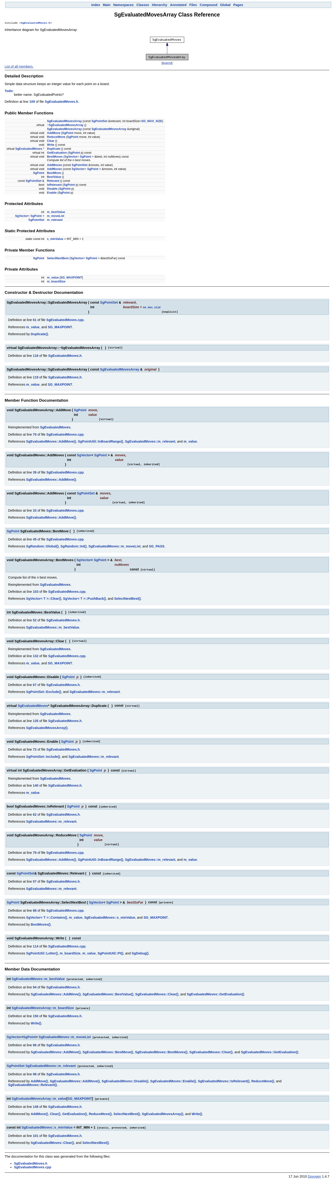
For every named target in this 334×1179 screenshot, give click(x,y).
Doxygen (314, 1174)
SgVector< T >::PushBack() (84, 598)
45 (34, 539)
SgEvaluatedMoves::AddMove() (51, 442)
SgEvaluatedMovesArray (64, 121)
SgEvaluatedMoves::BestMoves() (161, 1050)
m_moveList (55, 216)
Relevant (53, 181)
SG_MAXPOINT (71, 278)
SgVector (70, 157)
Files (193, 5)
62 (34, 814)
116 (35, 356)
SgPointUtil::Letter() (42, 952)
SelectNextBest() (127, 598)
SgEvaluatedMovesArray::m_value (39, 1096)
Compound (208, 5)
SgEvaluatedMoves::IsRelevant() (223, 1079)
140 (35, 785)
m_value (53, 278)
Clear (50, 141)
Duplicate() (39, 334)
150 (35, 1014)
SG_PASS (156, 546)
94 (34, 986)
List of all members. (19, 67)
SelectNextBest (57, 258)
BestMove (54, 173)
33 (34, 511)
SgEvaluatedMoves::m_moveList (114, 546)
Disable (52, 189)
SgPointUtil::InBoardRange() (100, 442)
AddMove (53, 133)
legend (166, 63)
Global (225, 5)
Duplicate (53, 149)
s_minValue (55, 239)
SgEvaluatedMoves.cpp (65, 320)
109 (32, 102)
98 (34, 1072)
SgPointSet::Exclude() (43, 692)
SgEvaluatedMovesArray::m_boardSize (43, 1006)
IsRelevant (54, 185)
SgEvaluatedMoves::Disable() (125, 1079)
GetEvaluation (57, 153)
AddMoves (54, 165)
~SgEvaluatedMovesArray (65, 125)
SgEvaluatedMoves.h (35, 23)
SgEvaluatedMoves (28, 149)
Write (50, 145)
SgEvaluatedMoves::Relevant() (32, 1083)
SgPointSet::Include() (43, 756)
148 (35, 1104)
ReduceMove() (262, 1079)
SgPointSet (99, 121)
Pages (238, 5)
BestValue (54, 177)
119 (35, 377)
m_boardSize (56, 282)
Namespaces (123, 5)
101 (35, 1133)
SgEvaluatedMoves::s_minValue (109, 916)
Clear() (55, 1111)
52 (34, 620)
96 (34, 1043)
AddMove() (39, 1079)
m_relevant (55, 220)
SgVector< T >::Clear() (43, 598)
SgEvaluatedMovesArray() (46, 727)
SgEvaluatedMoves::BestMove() (108, 1050)
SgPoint (67, 133)
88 (34, 909)
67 (34, 685)
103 (35, 591)
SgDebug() (140, 952)
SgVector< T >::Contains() (46, 916)
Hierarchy (159, 5)
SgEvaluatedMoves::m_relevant (150, 442)
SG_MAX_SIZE (151, 121)
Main (106, 5)
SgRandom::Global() (42, 546)
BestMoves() (41, 923)
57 (34, 880)
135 (35, 720)
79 (34, 852)
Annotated (178, 5)
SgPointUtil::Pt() (110, 952)
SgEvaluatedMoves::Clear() (156, 993)
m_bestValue (56, 212)
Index (95, 5)
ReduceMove (56, 137)
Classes (142, 5)
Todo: (9, 91)
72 (34, 749)
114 (35, 945)
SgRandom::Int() (74, 546)
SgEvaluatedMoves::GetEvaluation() (215, 993)
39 (34, 472)
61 (34, 320)
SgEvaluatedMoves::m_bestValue (52, 627)
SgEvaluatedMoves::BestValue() (108, 993)
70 (34, 435)
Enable (52, 193)
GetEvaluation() (74, 1111)
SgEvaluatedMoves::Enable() (173, 1079)
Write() (36, 1021)
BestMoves (55, 157)
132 (35, 656)
